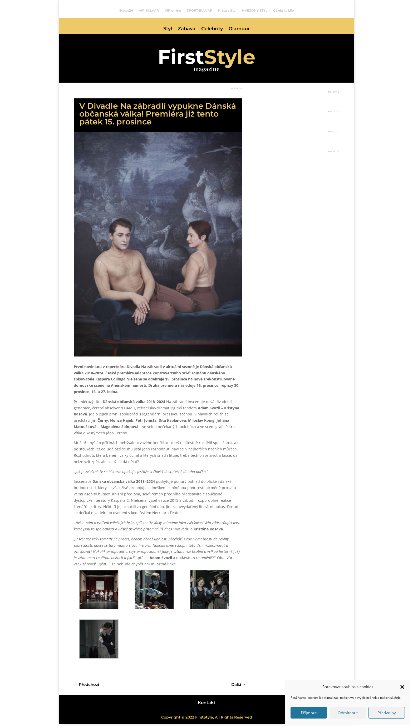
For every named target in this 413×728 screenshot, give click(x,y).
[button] (402, 687)
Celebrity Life (283, 10)
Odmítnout (348, 712)
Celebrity (212, 29)
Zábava (186, 29)
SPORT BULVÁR (199, 10)
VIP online (173, 10)
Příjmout (309, 712)
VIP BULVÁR (149, 10)
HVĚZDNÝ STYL (254, 10)
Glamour (239, 29)
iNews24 (126, 10)
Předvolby (386, 712)
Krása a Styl (227, 10)
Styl (167, 29)
